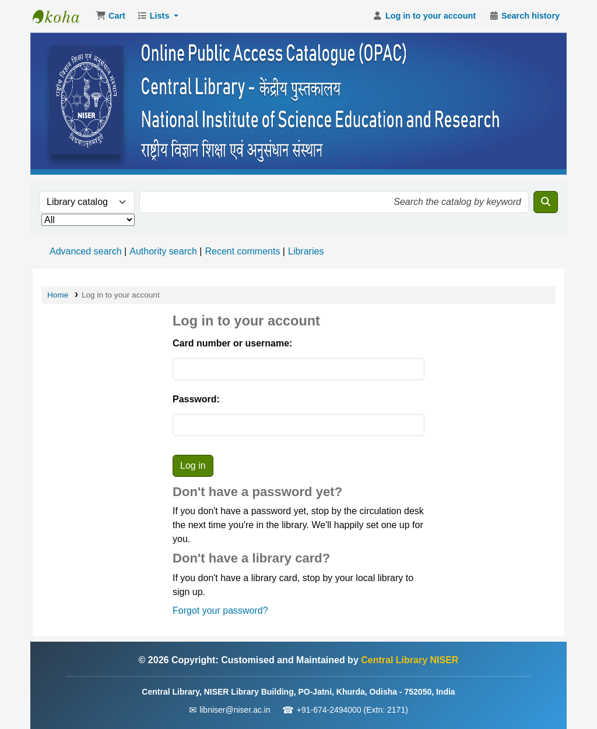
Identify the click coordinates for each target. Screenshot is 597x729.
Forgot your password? (220, 610)
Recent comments (242, 251)
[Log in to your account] (424, 16)
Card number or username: (232, 343)
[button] (110, 16)
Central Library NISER (62, 16)
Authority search (163, 251)
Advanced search (86, 251)
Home (57, 295)
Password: (196, 399)
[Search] (545, 202)
